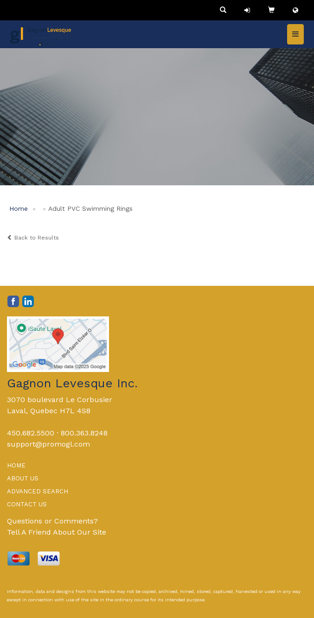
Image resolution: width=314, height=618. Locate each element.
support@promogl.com (48, 444)
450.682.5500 (30, 433)
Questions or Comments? (52, 521)
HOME (16, 465)
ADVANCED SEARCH (37, 491)
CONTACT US (27, 504)
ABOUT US (22, 478)
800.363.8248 (84, 433)
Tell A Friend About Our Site (56, 532)
